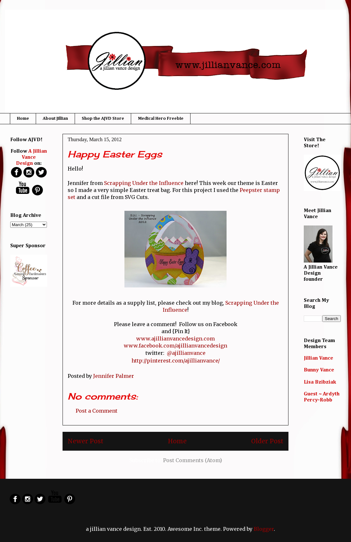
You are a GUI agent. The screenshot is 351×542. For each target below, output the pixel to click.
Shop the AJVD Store (103, 118)
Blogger (264, 529)
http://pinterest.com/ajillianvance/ (175, 360)
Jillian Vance (318, 358)
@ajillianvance (186, 353)
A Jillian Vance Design (31, 157)
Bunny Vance (319, 370)
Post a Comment (96, 411)
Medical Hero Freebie (160, 118)
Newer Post (85, 441)
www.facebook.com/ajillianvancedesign (175, 345)
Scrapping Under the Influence (143, 183)
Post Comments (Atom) (192, 460)
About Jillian (55, 118)
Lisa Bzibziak (320, 382)
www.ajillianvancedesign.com (175, 338)
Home (23, 118)
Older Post (267, 441)
